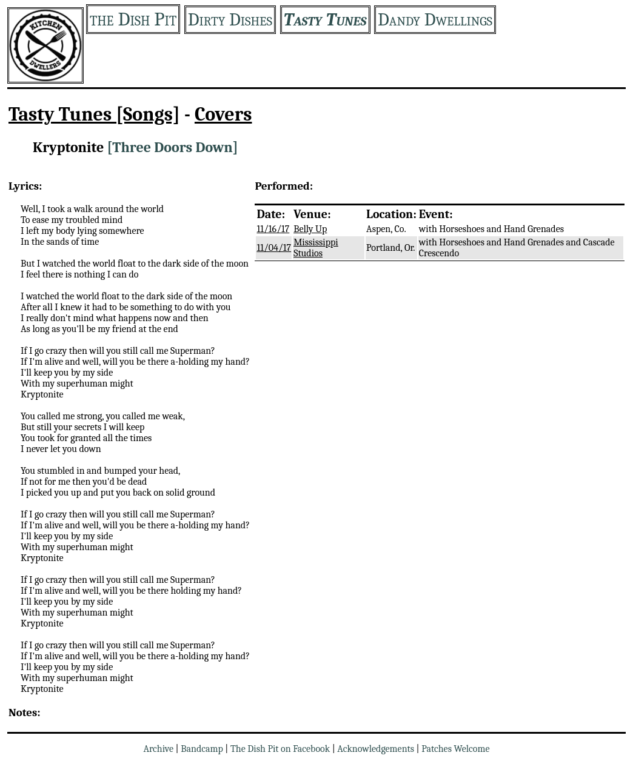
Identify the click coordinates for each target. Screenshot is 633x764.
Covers (223, 114)
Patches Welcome (455, 748)
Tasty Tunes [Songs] (94, 114)
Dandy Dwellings (435, 19)
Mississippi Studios (315, 248)
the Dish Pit (133, 19)
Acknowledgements (375, 748)
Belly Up (310, 229)
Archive (158, 748)
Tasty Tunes (325, 19)
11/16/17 (272, 229)
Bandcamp (202, 748)
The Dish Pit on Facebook (280, 748)
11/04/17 (273, 247)
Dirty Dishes (230, 19)
